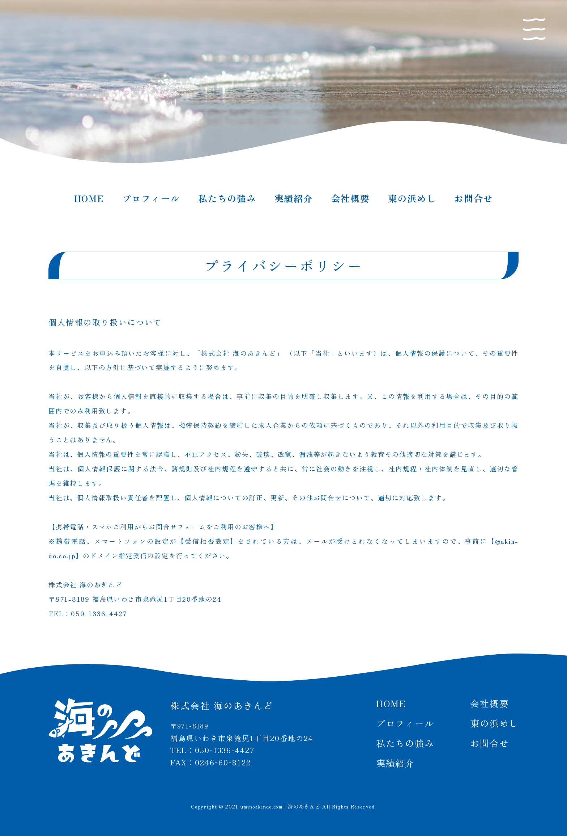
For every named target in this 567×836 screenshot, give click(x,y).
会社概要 (350, 198)
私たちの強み (227, 198)
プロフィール (151, 198)
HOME (89, 198)
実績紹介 (293, 198)
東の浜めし (412, 198)
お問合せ (473, 198)
